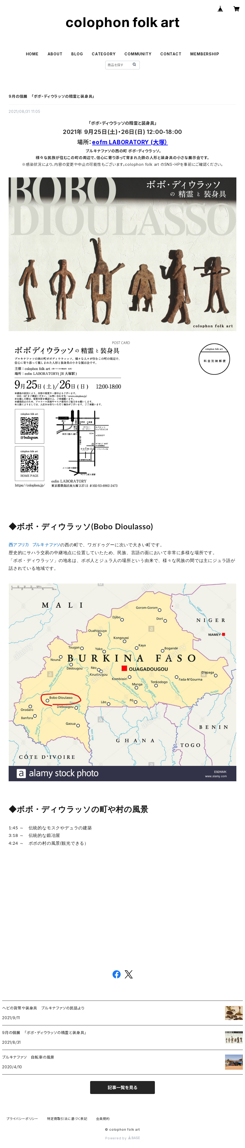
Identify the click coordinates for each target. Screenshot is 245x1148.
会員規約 (103, 1119)
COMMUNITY (137, 54)
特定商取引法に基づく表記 (67, 1119)
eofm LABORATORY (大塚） (130, 142)
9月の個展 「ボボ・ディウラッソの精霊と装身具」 (51, 96)
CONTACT (171, 54)
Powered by (122, 1138)
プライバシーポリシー (22, 1119)
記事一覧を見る (122, 1087)
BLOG (77, 54)
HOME (32, 54)
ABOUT (55, 54)
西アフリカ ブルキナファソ (34, 544)
